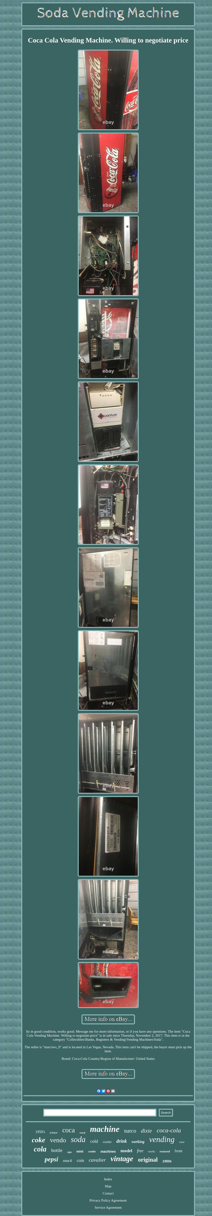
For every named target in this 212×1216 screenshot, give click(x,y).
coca (68, 1130)
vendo (58, 1140)
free (140, 1150)
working (138, 1142)
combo (92, 1151)
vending (162, 1139)
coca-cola (169, 1130)
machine (104, 1129)
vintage (122, 1158)
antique (54, 1132)
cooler (107, 1142)
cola (40, 1149)
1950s (167, 1161)
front (178, 1151)
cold (94, 1141)
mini (79, 1151)
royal (82, 1132)
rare (182, 1142)
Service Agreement (108, 1207)
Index (108, 1179)
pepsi (51, 1159)
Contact (108, 1193)
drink (121, 1141)
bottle (57, 1150)
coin (80, 1160)
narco (130, 1131)
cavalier (97, 1160)
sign (69, 1152)
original (148, 1159)
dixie (146, 1131)
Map (108, 1186)
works (151, 1151)
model (126, 1150)
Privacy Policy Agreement (108, 1200)
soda (78, 1139)
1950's (40, 1132)
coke (38, 1140)
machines (108, 1151)
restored (165, 1151)
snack (67, 1160)
